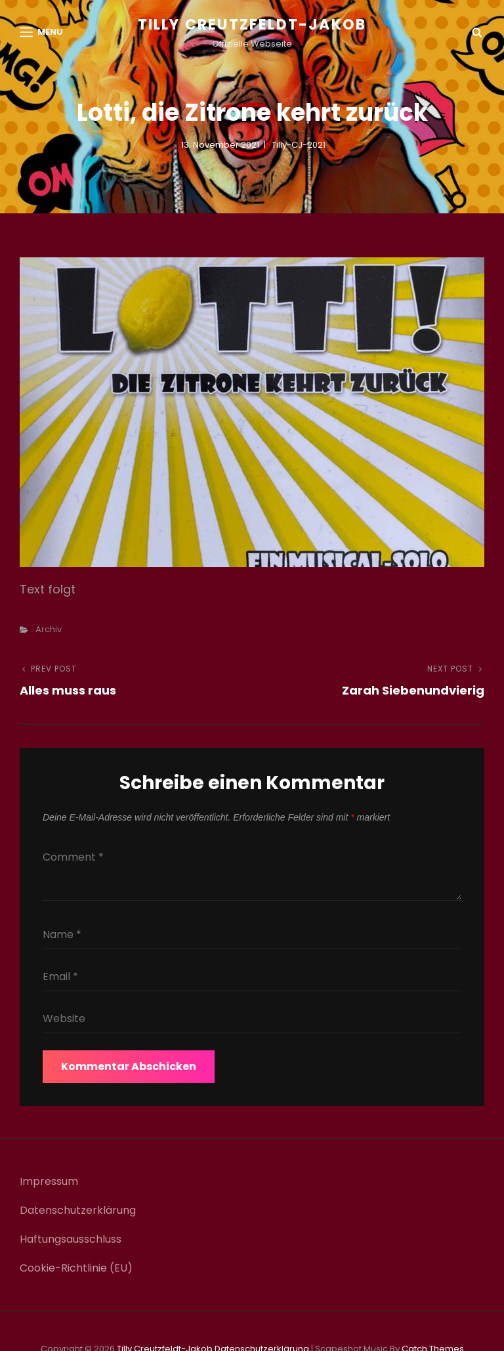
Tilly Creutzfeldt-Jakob (252, 24)
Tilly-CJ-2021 (299, 145)
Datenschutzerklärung (78, 1210)
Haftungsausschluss (70, 1239)
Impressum (49, 1181)
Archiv (48, 629)
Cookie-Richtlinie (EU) (76, 1268)
